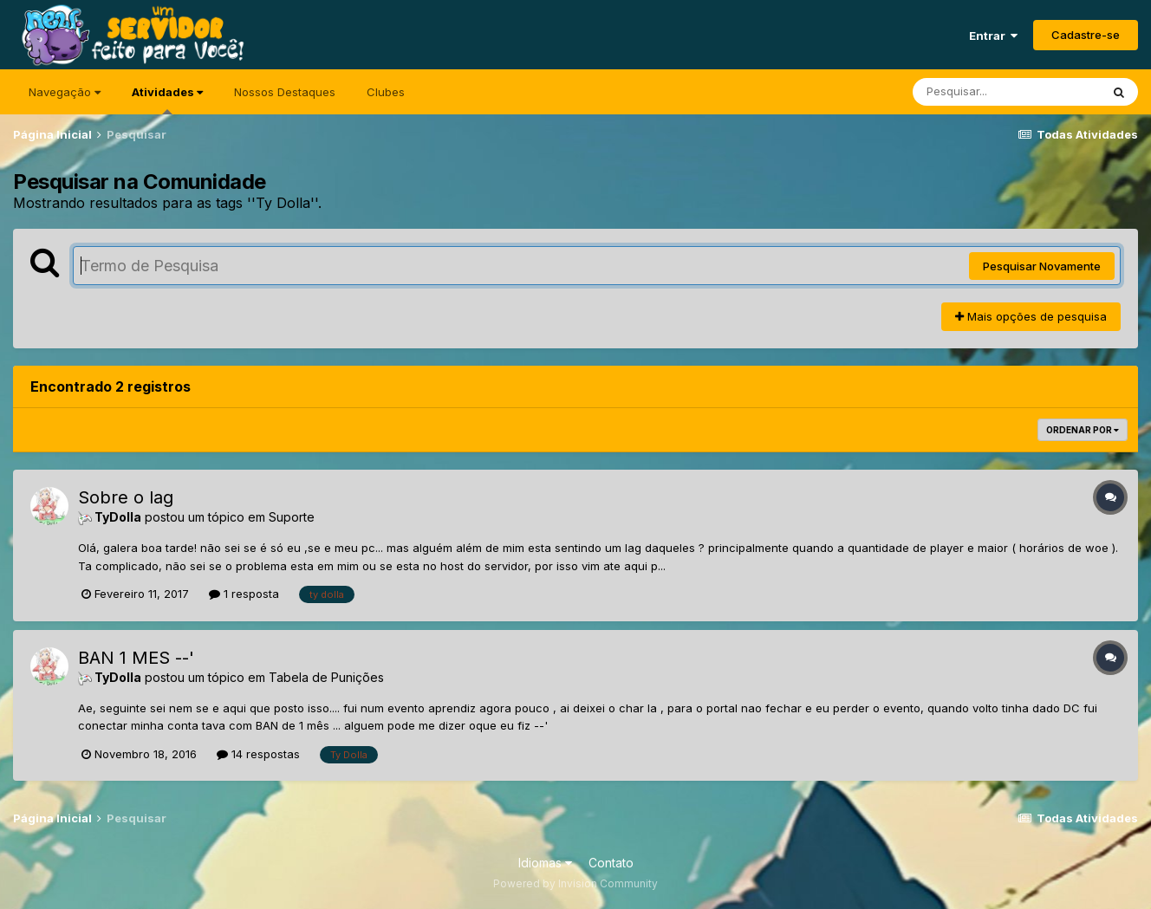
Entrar (993, 35)
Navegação (65, 92)
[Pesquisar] (1006, 92)
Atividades (167, 99)
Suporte (292, 517)
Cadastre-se (1085, 35)
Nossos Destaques (284, 92)
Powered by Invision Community (575, 883)
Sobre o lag (125, 497)
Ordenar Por (1082, 430)
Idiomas (545, 862)
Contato (611, 862)
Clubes (386, 92)
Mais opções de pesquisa (1031, 316)
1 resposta (244, 594)
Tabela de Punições (326, 677)
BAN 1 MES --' (136, 657)
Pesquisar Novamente (1042, 266)
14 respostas (258, 754)
